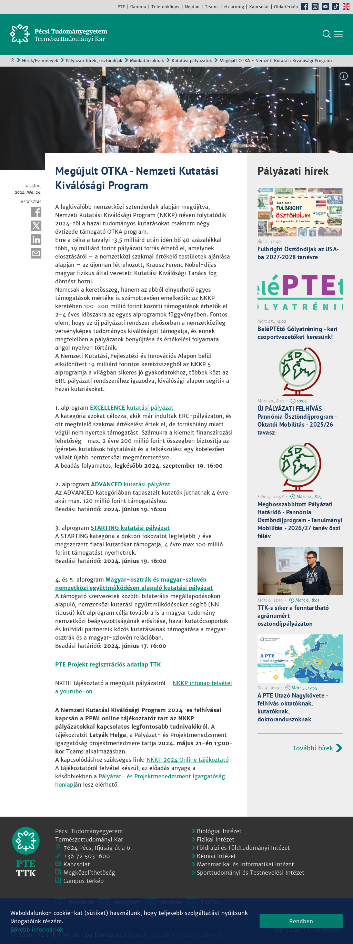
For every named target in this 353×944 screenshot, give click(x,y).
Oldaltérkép (286, 6)
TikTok (335, 6)
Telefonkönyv (165, 6)
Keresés (327, 34)
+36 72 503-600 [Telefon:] (86, 856)
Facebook (304, 6)
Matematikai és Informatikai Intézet (245, 864)
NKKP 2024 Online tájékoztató (188, 760)
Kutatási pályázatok (192, 61)
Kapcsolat (259, 6)
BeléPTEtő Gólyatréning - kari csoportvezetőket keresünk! (297, 333)
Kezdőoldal (12, 60)
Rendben (301, 921)
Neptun (192, 6)
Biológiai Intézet (219, 831)
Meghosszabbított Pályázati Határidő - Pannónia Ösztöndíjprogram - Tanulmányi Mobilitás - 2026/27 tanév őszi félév (300, 520)
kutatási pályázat (131, 408)
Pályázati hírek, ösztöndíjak (94, 61)
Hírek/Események (40, 61)
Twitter (36, 226)
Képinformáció (344, 76)
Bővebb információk (36, 929)
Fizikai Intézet (215, 839)
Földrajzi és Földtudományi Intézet (243, 847)
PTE (121, 6)
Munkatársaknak (147, 61)
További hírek (312, 748)
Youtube (325, 6)
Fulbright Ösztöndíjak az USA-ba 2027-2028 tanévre (298, 253)
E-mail (36, 254)
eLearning (234, 6)
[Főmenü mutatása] (338, 34)
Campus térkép (83, 880)
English (346, 6)
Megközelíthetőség (89, 872)
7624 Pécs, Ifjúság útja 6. (97, 847)
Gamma (138, 6)
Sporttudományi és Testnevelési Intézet (250, 872)
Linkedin (36, 240)
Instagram (315, 6)
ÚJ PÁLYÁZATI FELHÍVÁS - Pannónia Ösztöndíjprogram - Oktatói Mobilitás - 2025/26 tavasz (297, 421)
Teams (212, 6)
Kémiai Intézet (216, 856)
